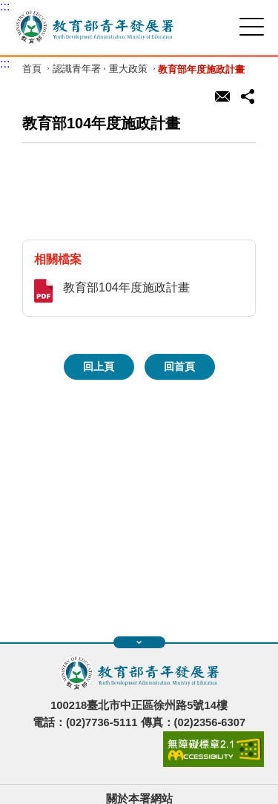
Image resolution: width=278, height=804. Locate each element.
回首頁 (179, 366)
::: (5, 6)
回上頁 (98, 366)
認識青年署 (77, 69)
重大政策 (128, 69)
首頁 (32, 69)
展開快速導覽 (139, 642)
